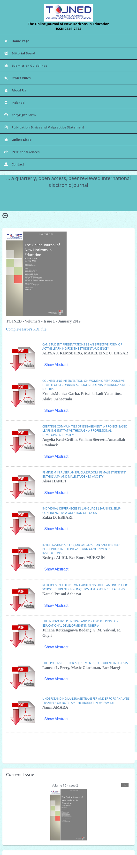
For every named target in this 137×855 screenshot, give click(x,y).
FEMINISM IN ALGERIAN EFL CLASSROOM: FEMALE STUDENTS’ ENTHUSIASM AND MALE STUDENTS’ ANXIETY (84, 474)
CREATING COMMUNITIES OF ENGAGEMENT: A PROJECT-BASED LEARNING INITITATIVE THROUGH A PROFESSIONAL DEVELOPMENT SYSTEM (84, 430)
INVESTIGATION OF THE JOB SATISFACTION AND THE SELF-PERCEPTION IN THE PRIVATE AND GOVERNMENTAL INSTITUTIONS (81, 549)
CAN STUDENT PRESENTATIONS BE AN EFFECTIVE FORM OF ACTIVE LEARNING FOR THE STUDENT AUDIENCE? (82, 346)
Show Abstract (56, 365)
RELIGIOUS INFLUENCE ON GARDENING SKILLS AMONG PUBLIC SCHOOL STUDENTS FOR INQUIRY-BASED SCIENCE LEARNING (85, 587)
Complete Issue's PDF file (26, 329)
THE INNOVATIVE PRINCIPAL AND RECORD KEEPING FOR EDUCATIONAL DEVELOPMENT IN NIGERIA (80, 623)
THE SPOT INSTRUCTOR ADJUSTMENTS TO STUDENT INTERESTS (85, 663)
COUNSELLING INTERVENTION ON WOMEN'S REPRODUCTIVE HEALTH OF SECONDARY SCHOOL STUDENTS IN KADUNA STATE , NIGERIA (86, 385)
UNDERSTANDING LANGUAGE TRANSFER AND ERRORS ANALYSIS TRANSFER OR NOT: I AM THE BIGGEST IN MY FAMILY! (85, 701)
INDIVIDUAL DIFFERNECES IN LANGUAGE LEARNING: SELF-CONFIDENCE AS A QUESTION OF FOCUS (81, 510)
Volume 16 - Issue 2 (89, 811)
